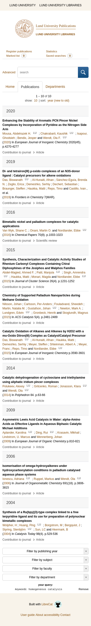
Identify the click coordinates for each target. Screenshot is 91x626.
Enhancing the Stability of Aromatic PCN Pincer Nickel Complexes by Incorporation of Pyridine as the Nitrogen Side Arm (44, 125)
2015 (6, 281)
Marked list (16, 56)
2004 (6, 534)
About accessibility (47, 615)
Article (40, 152)
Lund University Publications (56, 26)
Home (10, 86)
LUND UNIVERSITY (22, 5)
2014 (6, 395)
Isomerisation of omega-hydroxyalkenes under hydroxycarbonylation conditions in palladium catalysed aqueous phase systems (41, 470)
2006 (6, 483)
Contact (65, 615)
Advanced (8, 72)
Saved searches (59, 56)
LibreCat (51, 604)
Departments (55, 86)
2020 (6, 142)
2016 (6, 235)
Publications (30, 87)
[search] (47, 72)
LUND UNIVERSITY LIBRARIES (60, 5)
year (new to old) (58, 100)
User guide (28, 615)
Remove (84, 589)
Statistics (51, 51)
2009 (6, 441)
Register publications (19, 51)
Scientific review (46, 240)
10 (35, 100)
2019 (6, 197)
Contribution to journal (16, 152)
